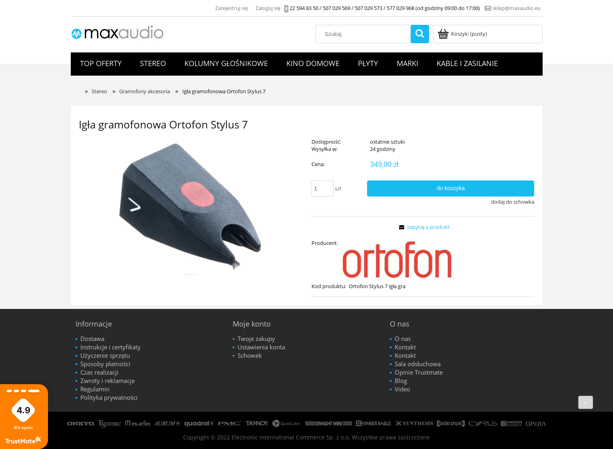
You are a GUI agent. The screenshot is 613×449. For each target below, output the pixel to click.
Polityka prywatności (109, 397)
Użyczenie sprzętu (105, 355)
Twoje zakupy (256, 339)
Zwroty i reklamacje (107, 381)
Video (402, 389)
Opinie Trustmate (419, 372)
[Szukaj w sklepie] (365, 34)
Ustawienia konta (261, 347)
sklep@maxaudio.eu (516, 8)
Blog (401, 381)
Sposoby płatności (105, 364)
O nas (403, 339)
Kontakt (405, 347)
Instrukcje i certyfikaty (110, 347)
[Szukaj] (420, 34)
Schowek (250, 355)
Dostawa (92, 339)
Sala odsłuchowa (418, 364)
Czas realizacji (99, 372)
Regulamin (95, 389)
